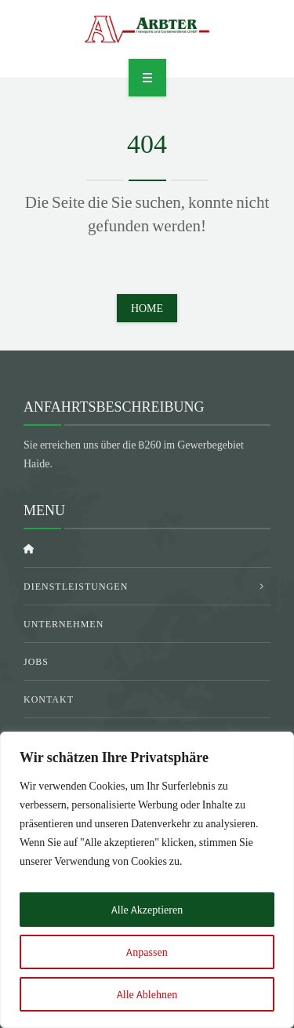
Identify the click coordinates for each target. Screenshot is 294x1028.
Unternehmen (63, 624)
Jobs (36, 661)
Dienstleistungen (76, 586)
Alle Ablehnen (147, 994)
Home (147, 308)
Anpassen (146, 952)
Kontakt (49, 699)
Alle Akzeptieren (147, 910)
